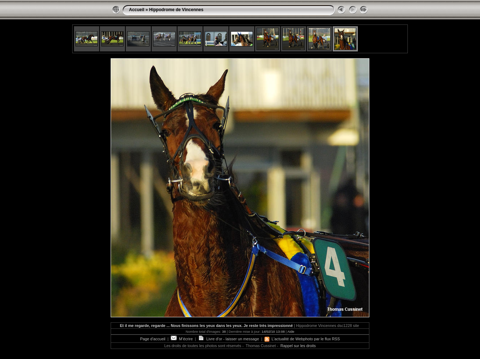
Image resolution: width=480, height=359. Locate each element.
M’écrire (182, 339)
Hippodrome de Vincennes (176, 9)
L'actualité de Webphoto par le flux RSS (302, 339)
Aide (290, 331)
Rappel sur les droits (297, 346)
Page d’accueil (152, 339)
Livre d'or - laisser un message (228, 339)
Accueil (136, 9)
